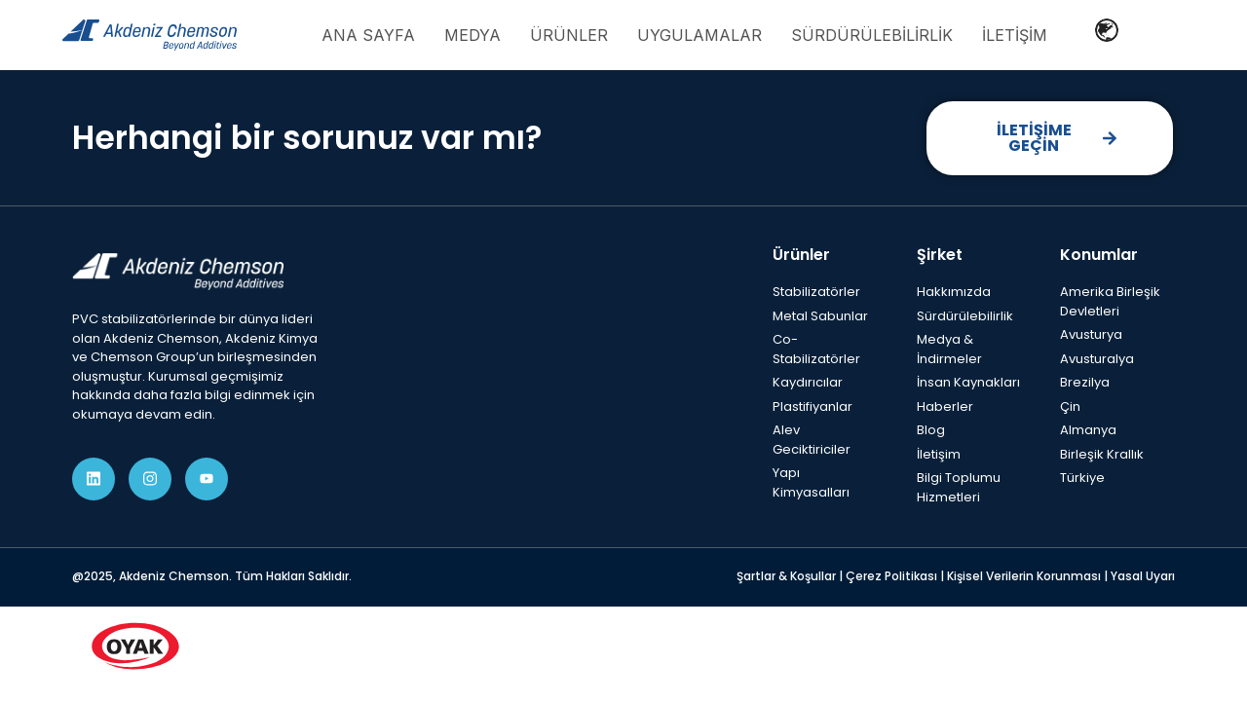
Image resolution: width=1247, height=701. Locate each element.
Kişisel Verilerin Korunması (1025, 576)
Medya (472, 35)
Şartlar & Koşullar (788, 576)
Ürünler (569, 35)
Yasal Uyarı (1143, 576)
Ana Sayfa (368, 35)
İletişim (1014, 35)
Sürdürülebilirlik (872, 35)
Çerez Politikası (893, 576)
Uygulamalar (699, 35)
